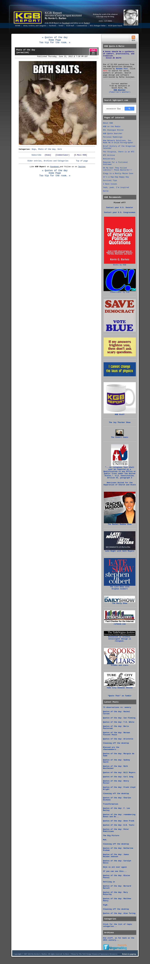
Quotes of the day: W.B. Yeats (118, 825)
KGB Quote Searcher (112, 134)
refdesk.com (119, 623)
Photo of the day (46, 149)
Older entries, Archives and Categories (47, 161)
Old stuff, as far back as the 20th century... (118, 939)
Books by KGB (119, 264)
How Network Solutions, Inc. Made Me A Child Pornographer (118, 142)
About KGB (108, 123)
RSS (133, 38)
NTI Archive (109, 155)
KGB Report (53, 13)
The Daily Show (119, 602)
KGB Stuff (70, 26)
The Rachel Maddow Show (119, 523)
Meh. (105, 840)
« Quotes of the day (55, 37)
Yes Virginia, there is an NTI (118, 152)
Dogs (34, 149)
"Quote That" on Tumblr (119, 696)
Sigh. (105, 905)
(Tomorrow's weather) (120, 92)
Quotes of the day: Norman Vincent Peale (116, 734)
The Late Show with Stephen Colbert (119, 587)
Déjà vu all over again (115, 867)
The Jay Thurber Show (120, 422)
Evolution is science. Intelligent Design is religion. (119, 638)
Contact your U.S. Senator (119, 208)
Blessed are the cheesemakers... (111, 748)
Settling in (109, 882)
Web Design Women (90, 954)
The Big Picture (111, 836)
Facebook (52, 26)
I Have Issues (110, 184)
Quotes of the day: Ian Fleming (119, 718)
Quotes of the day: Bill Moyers (119, 773)
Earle (105, 191)
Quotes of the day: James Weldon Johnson (116, 855)
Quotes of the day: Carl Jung (118, 777)
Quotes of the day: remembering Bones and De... (119, 816)
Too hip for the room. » (54, 42)
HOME (17, 26)
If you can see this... (115, 871)
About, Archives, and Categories (34, 26)
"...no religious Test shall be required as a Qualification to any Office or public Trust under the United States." (119, 472)
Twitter (61, 26)
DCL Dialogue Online (98, 26)
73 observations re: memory (117, 707)
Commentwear (82, 26)
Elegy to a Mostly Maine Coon (118, 173)
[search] (113, 108)
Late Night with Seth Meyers (119, 550)
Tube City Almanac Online (119, 687)
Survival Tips (110, 180)
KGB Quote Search (115, 26)
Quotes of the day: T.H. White (118, 722)
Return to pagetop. (129, 954)
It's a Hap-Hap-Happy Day (116, 177)
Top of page (82, 161)
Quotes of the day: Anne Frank (118, 821)
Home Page (55, 40)
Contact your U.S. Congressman (119, 212)
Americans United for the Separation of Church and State (119, 484)
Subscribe (36, 155)
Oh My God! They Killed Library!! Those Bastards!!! (117, 169)
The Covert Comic (119, 436)
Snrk (59, 149)
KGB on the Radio (111, 127)
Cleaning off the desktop (116, 743)
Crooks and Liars (119, 664)
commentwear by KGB (120, 291)
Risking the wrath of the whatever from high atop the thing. (105, 15)
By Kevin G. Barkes (55, 18)
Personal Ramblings (112, 137)
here (105, 71)
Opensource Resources (108, 954)
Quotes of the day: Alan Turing (119, 913)
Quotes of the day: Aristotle (118, 739)
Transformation (110, 804)
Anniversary (109, 159)
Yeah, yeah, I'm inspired (116, 187)
